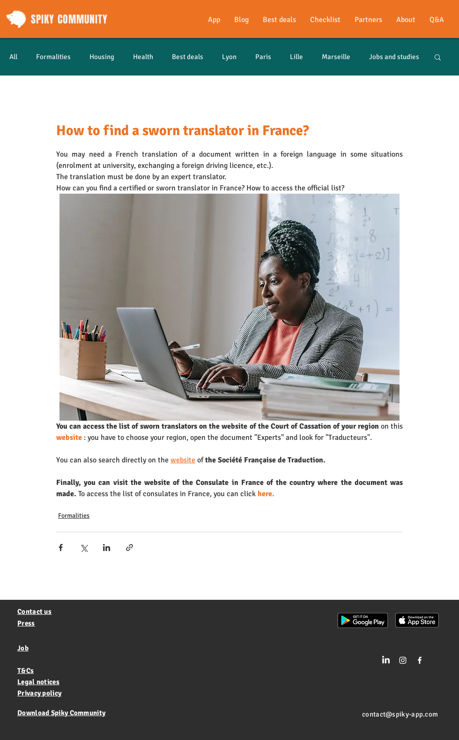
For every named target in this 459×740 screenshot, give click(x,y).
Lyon (229, 57)
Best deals (187, 57)
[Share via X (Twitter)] (83, 547)
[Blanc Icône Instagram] (402, 660)
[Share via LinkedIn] (106, 547)
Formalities (53, 57)
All (13, 57)
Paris (263, 57)
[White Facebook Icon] (419, 660)
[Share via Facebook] (60, 547)
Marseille (336, 57)
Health (143, 57)
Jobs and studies (394, 57)
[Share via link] (129, 547)
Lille (296, 57)
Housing (101, 57)
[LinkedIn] (386, 660)
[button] (437, 56)
